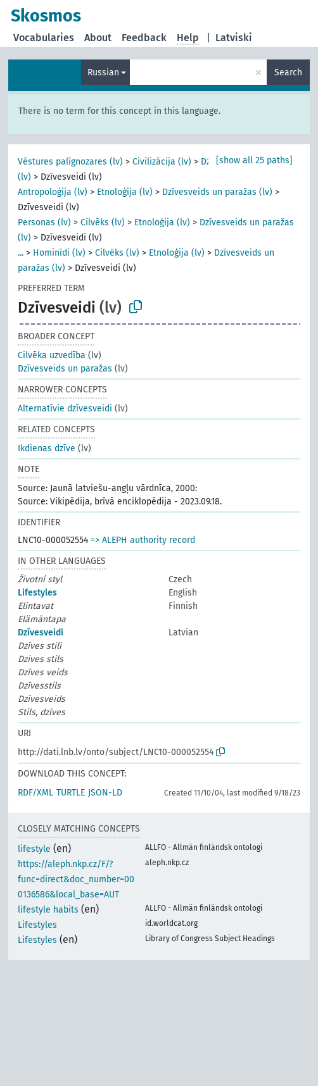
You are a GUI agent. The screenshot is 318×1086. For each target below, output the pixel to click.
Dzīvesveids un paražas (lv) (217, 192)
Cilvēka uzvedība (52, 355)
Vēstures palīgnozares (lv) (70, 161)
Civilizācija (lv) (161, 161)
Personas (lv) (44, 222)
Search (288, 72)
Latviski (233, 38)
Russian (103, 72)
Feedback (144, 38)
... (20, 252)
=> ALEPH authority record (143, 540)
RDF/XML (35, 792)
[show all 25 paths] (254, 160)
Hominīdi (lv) (59, 252)
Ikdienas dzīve (46, 448)
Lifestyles (37, 592)
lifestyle (34, 849)
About (97, 38)
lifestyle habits (48, 909)
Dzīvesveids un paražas (65, 368)
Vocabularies (43, 38)
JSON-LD (105, 792)
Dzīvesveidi (40, 632)
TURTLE (70, 792)
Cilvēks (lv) (102, 222)
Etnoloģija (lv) (125, 192)
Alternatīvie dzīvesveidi (65, 408)
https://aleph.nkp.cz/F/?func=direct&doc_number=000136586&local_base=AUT (76, 879)
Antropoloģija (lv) (52, 192)
